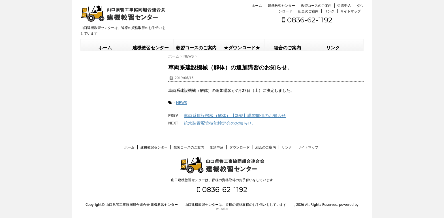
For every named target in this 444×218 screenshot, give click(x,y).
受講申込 (344, 5)
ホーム (257, 5)
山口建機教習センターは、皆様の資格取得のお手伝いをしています (222, 180)
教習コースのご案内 (316, 5)
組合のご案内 (308, 11)
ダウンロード (239, 147)
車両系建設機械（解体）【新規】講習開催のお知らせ (235, 115)
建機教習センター (281, 5)
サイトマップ (350, 11)
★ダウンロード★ (242, 47)
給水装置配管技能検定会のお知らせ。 (220, 123)
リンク (329, 11)
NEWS (181, 102)
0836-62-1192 (307, 20)
